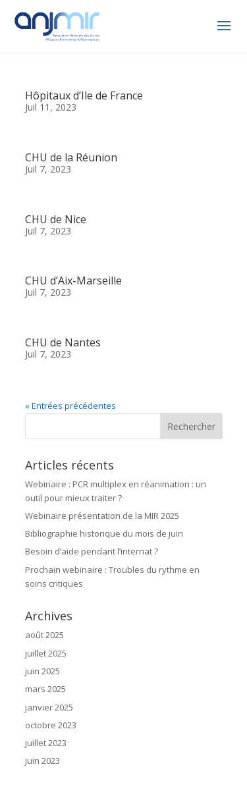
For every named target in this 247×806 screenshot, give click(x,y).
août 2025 (44, 635)
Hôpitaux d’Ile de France (84, 95)
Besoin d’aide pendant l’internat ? (91, 551)
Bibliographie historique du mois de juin (104, 533)
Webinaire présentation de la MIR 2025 (102, 516)
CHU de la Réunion (71, 157)
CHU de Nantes (63, 342)
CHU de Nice (55, 219)
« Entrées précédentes (70, 406)
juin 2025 (42, 671)
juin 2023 (42, 760)
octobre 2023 (50, 725)
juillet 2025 (46, 653)
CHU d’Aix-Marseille (73, 280)
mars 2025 (45, 689)
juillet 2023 (46, 743)
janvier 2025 (49, 707)
